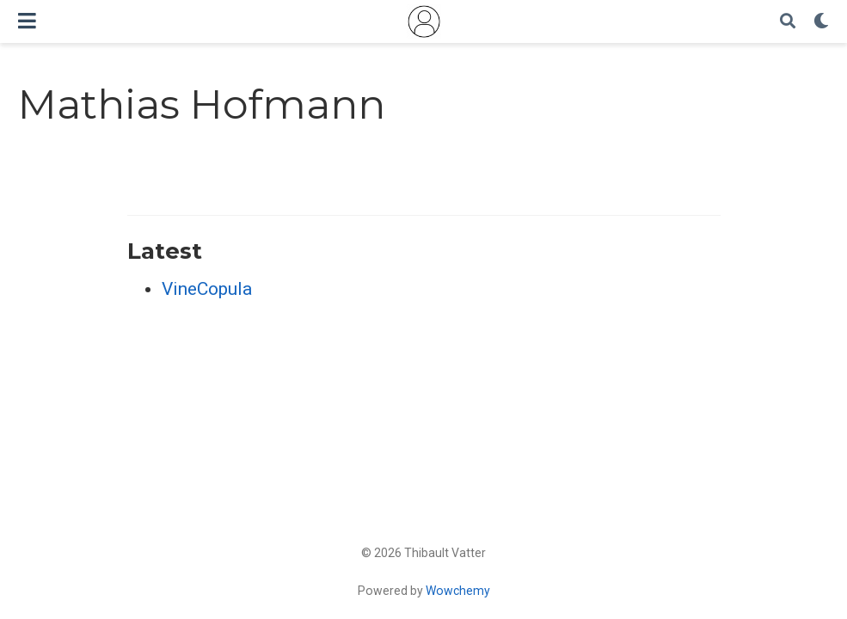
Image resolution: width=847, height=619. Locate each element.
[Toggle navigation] (27, 21)
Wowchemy (458, 591)
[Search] (787, 22)
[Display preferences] (821, 22)
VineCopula (207, 289)
